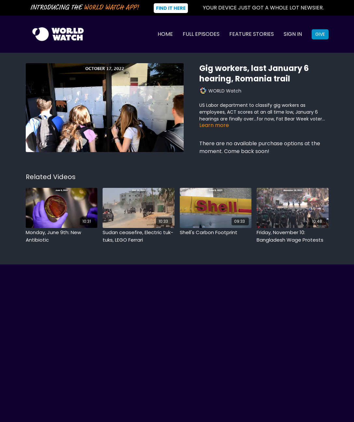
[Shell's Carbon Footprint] (216, 232)
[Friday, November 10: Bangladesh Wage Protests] (293, 236)
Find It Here (171, 8)
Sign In (293, 34)
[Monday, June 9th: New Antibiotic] (62, 236)
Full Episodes (201, 34)
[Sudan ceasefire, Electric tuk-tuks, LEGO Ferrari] (139, 236)
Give (320, 34)
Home (165, 34)
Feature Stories (251, 34)
